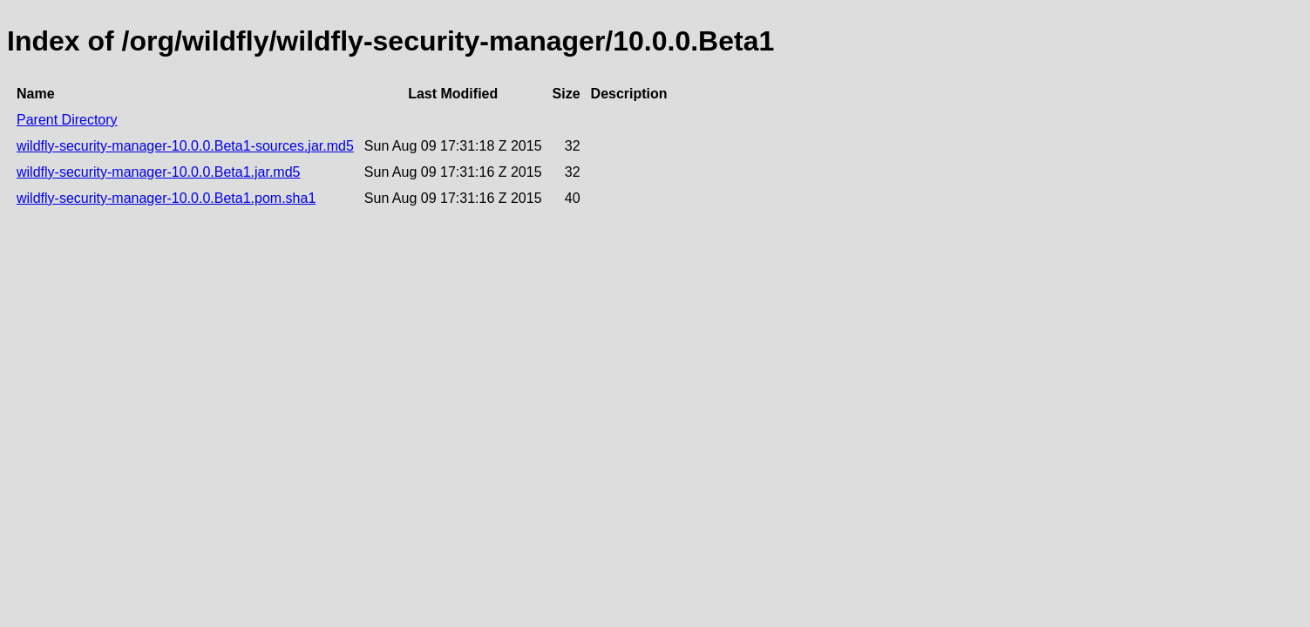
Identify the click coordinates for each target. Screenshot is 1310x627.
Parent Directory (67, 119)
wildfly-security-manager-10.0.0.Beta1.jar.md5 (158, 172)
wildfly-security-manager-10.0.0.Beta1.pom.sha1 (166, 198)
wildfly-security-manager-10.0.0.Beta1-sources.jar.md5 (185, 145)
